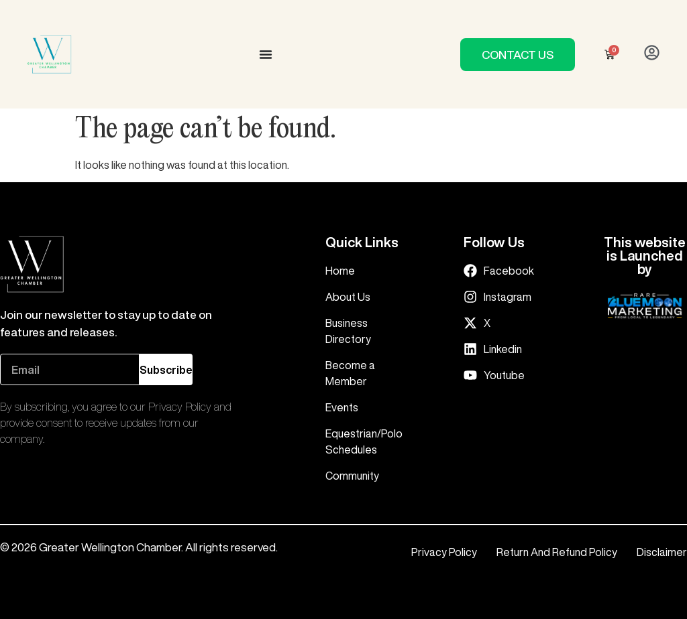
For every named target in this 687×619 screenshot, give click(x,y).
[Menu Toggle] (265, 54)
